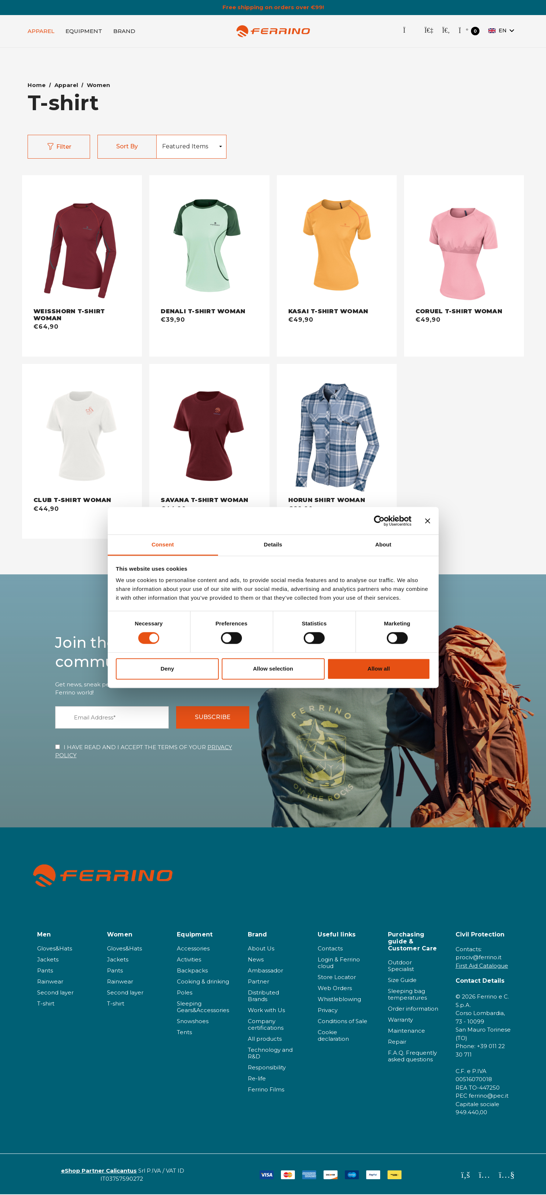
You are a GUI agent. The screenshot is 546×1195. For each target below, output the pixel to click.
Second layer (55, 993)
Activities (189, 960)
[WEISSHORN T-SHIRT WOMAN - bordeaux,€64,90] (82, 242)
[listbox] (191, 147)
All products (265, 1039)
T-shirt (45, 1004)
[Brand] (124, 31)
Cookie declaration (333, 1036)
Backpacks (192, 971)
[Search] (446, 31)
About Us (261, 949)
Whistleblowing (339, 999)
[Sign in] (429, 31)
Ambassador (265, 971)
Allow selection (273, 668)
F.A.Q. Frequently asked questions (412, 1057)
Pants (45, 971)
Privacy (328, 1010)
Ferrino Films (266, 1090)
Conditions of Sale (342, 1021)
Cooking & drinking (203, 982)
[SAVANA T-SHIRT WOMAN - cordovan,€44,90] (209, 431)
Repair (397, 1042)
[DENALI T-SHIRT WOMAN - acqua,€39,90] (209, 242)
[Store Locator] (409, 31)
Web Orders (335, 988)
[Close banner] (427, 520)
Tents (184, 1032)
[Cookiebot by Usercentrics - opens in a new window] (379, 520)
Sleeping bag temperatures (407, 995)
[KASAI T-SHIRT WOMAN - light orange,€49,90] (336, 242)
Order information (413, 1009)
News (256, 960)
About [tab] (383, 544)
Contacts (330, 949)
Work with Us (266, 1010)
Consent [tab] (162, 544)
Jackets (47, 960)
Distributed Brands (263, 996)
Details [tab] (273, 544)
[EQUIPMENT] (84, 31)
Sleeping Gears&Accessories (203, 1007)
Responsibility (267, 1068)
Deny (167, 668)
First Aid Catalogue (482, 966)
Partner (258, 982)
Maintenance (406, 1031)
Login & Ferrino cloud (339, 963)
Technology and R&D (270, 1054)
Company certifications (265, 1025)
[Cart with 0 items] (469, 31)
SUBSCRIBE (213, 717)
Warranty (400, 1020)
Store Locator (337, 977)
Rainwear (50, 982)
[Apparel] (41, 31)
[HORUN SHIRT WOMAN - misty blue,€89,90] (336, 431)
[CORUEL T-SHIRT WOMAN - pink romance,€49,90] (464, 242)
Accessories (193, 949)
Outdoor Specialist (401, 966)
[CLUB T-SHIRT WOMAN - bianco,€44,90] (82, 431)
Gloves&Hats (54, 949)
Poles (184, 993)
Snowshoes (192, 1021)
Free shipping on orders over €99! (273, 7)
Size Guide (402, 980)
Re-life (257, 1079)
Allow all (379, 668)
